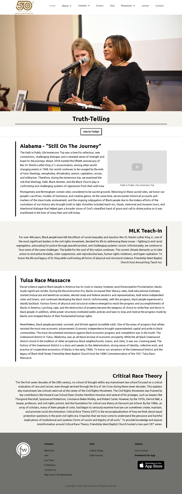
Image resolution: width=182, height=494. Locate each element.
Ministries (49, 450)
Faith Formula (96, 455)
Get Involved (141, 450)
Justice (145, 5)
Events (100, 5)
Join (46, 455)
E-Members (50, 465)
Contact (159, 5)
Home (53, 5)
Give (112, 5)
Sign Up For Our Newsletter (58, 474)
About (65, 5)
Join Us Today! (91, 131)
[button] (67, 6)
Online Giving (96, 450)
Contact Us (50, 469)
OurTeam (49, 460)
